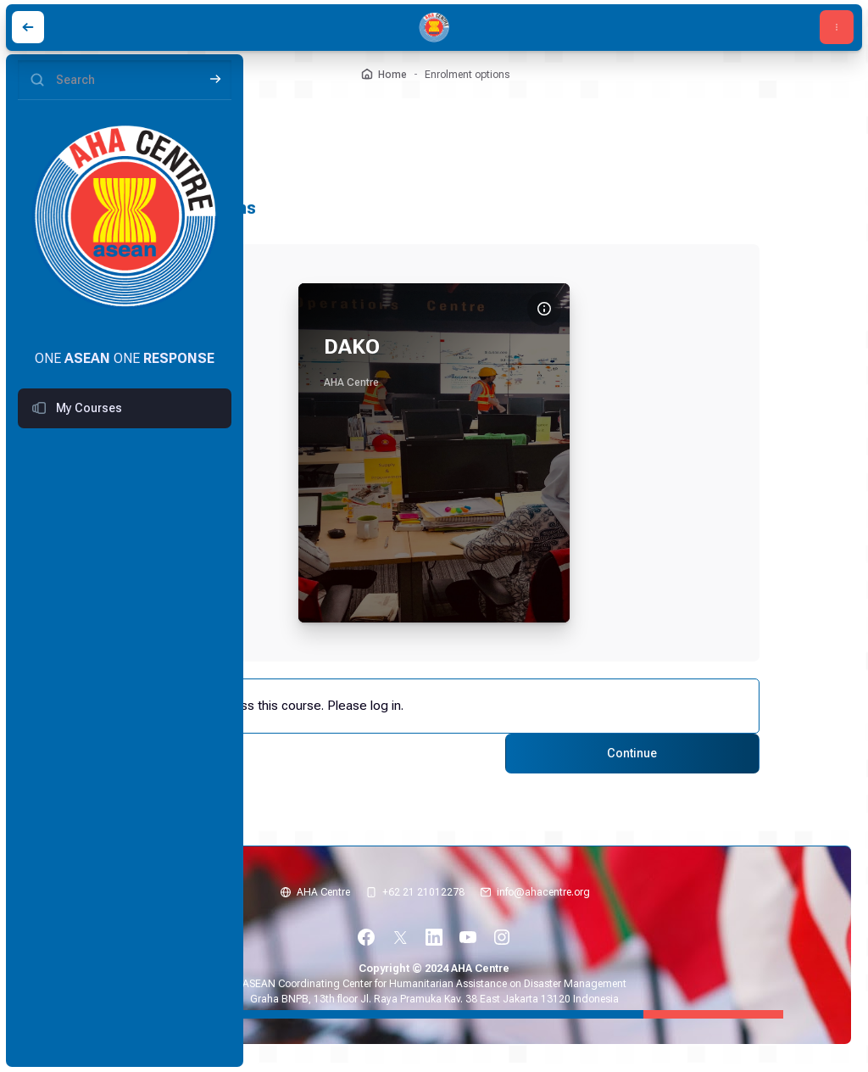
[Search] (124, 80)
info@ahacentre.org (543, 890)
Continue (623, 752)
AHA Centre (323, 890)
